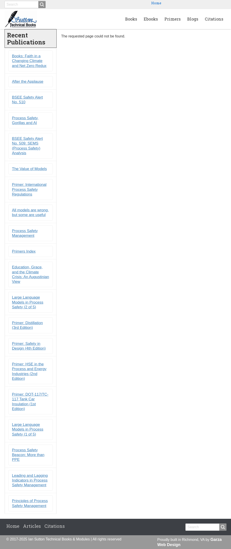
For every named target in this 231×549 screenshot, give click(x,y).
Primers (172, 19)
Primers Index (24, 251)
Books (131, 19)
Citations (214, 19)
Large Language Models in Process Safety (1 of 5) (27, 429)
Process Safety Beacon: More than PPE (28, 455)
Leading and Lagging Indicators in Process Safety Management (30, 480)
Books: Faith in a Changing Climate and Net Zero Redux (29, 61)
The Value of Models (29, 169)
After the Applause (27, 81)
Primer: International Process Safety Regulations (29, 189)
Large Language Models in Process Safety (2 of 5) (27, 302)
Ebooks (151, 19)
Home (156, 3)
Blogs (192, 19)
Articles (32, 526)
